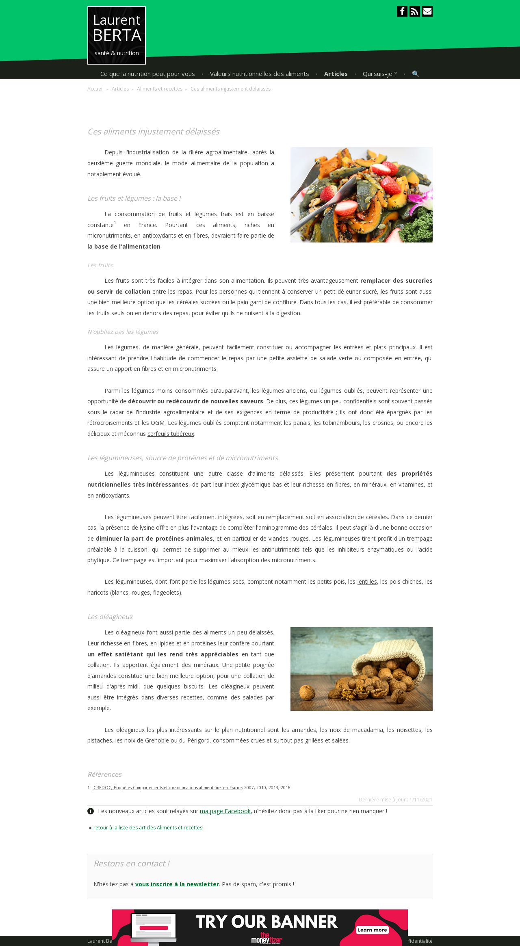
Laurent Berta (103, 940)
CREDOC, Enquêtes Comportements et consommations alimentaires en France (167, 787)
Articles (336, 73)
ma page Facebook (225, 811)
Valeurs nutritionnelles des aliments (259, 73)
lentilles (367, 581)
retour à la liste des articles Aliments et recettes (147, 827)
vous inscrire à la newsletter (177, 884)
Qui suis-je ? (380, 73)
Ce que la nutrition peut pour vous (147, 73)
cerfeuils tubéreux (170, 433)
